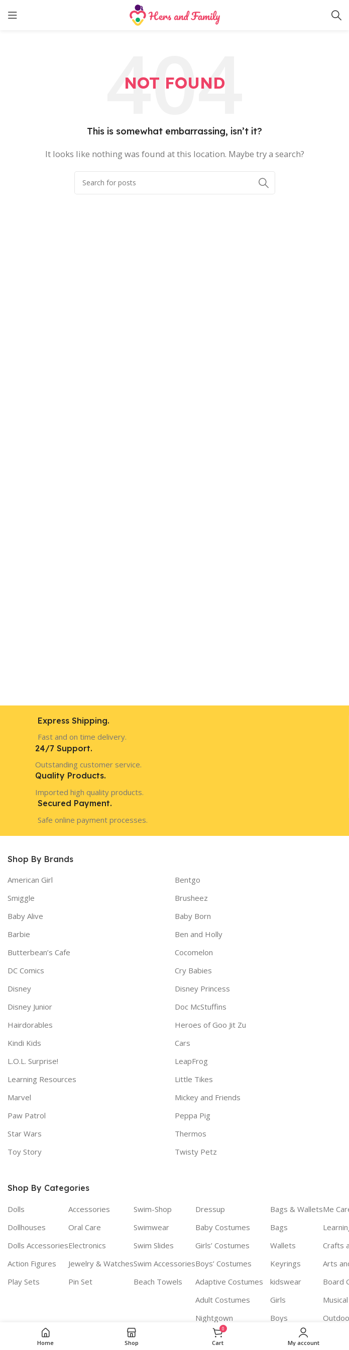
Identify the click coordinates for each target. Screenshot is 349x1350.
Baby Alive (25, 916)
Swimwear (151, 1227)
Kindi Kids (24, 1043)
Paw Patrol (27, 1115)
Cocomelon (194, 952)
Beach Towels (158, 1281)
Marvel (19, 1097)
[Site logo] (175, 14)
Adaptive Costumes (229, 1281)
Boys (279, 1318)
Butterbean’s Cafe (39, 952)
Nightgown (214, 1318)
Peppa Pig (192, 1115)
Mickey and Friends (208, 1097)
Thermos (190, 1133)
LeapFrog (191, 1061)
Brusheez (191, 898)
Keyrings (285, 1263)
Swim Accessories (164, 1263)
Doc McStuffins (200, 1007)
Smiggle (21, 898)
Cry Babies (193, 970)
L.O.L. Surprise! (33, 1061)
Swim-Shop (153, 1209)
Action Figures (32, 1263)
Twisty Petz (196, 1152)
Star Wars (25, 1133)
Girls (278, 1300)
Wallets (283, 1245)
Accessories (89, 1209)
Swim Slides (154, 1245)
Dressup (210, 1209)
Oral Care (84, 1227)
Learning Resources (42, 1079)
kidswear (285, 1281)
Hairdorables (30, 1025)
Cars (182, 1043)
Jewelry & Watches (101, 1263)
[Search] (336, 15)
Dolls (16, 1209)
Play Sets (24, 1281)
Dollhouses (27, 1227)
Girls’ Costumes (222, 1245)
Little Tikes (194, 1079)
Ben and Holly (198, 934)
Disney (19, 988)
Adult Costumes (222, 1300)
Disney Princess (202, 988)
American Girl (30, 880)
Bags (279, 1227)
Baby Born (193, 916)
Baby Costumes (222, 1227)
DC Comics (26, 970)
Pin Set (80, 1281)
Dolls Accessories (38, 1245)
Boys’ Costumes (223, 1263)
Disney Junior (30, 1007)
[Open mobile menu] (13, 15)
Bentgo (187, 880)
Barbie (19, 934)
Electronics (87, 1245)
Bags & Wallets (296, 1209)
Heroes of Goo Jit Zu (210, 1025)
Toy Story (25, 1152)
